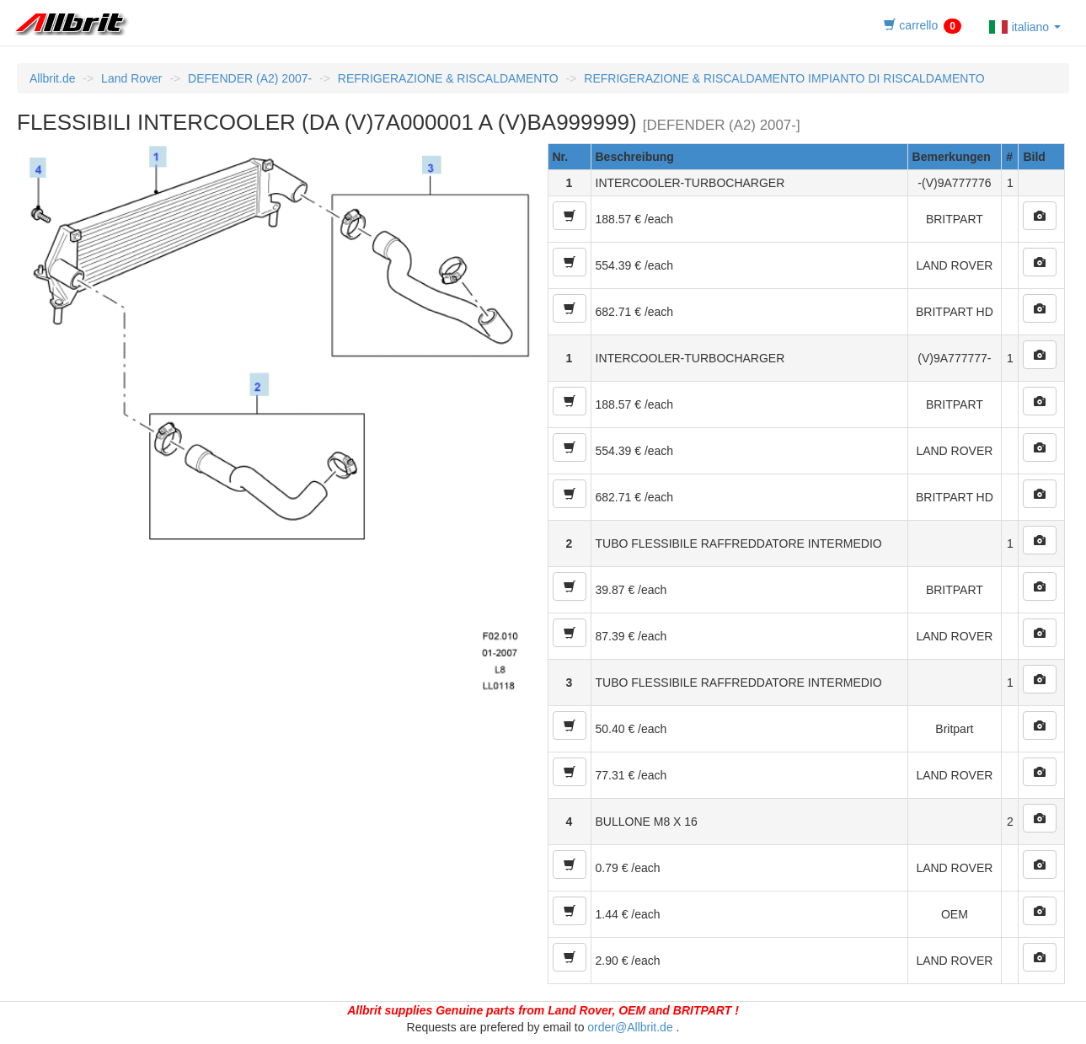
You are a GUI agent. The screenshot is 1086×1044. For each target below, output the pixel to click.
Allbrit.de (52, 78)
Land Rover (131, 78)
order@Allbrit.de (629, 1027)
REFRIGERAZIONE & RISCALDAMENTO (448, 78)
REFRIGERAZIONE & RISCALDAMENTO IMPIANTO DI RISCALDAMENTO (784, 78)
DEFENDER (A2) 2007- (250, 78)
